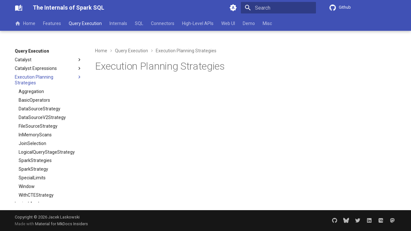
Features (52, 23)
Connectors (162, 23)
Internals (118, 23)
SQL (139, 23)
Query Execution (85, 23)
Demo (249, 23)
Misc (267, 23)
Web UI (228, 23)
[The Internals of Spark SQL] (18, 7)
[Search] (278, 7)
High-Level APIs (198, 23)
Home (25, 23)
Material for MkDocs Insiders (61, 223)
